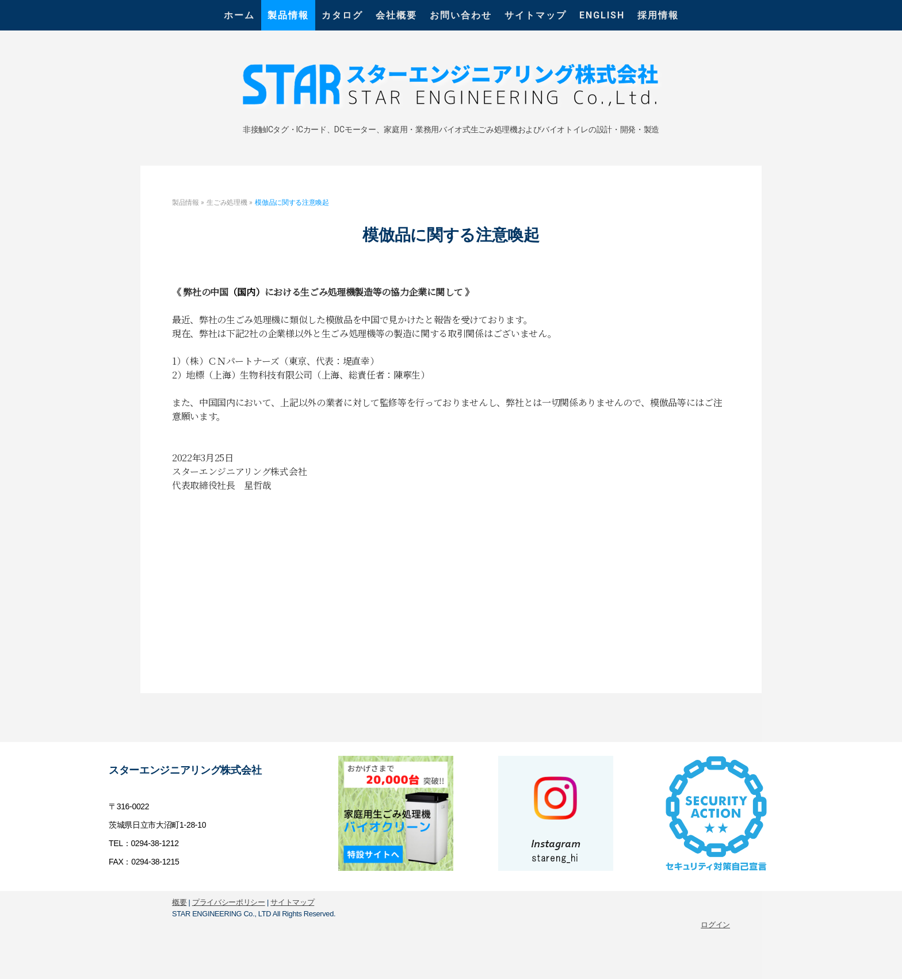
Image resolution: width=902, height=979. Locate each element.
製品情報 (288, 15)
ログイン (715, 924)
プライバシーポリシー (228, 902)
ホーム (239, 15)
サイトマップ (535, 15)
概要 (179, 902)
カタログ (342, 15)
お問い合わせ (461, 15)
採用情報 (658, 15)
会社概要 (396, 15)
